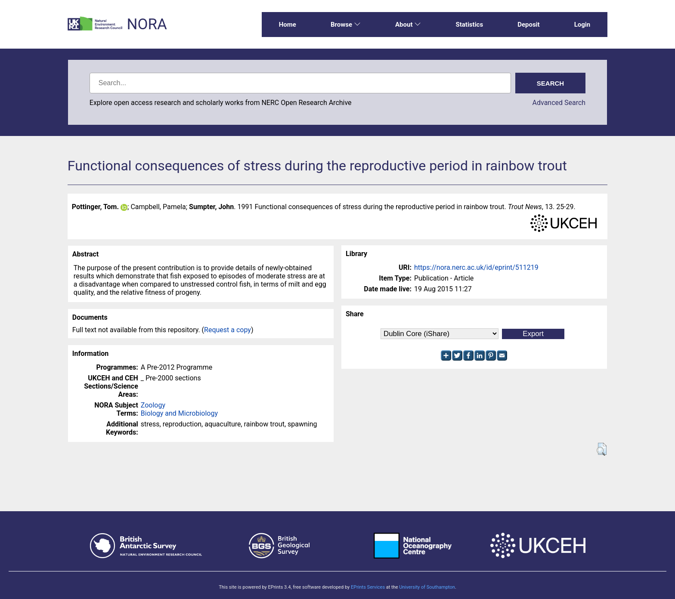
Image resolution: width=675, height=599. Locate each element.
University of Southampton (427, 587)
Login (582, 24)
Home (287, 24)
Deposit (528, 24)
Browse (346, 24)
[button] (602, 449)
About (408, 24)
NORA (147, 24)
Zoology (153, 405)
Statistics (469, 24)
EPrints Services (368, 587)
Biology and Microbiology (179, 413)
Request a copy (227, 330)
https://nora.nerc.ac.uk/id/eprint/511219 (476, 267)
